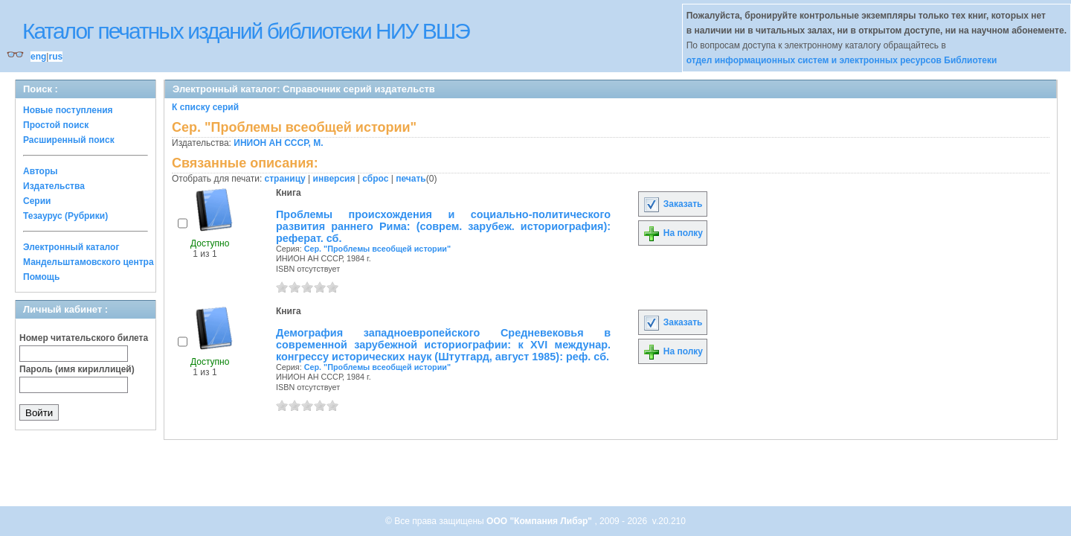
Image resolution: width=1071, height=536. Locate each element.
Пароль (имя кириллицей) (77, 369)
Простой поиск (56, 125)
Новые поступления (68, 110)
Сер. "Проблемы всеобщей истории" (377, 248)
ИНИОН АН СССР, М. (278, 143)
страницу (285, 178)
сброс (375, 178)
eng (38, 56)
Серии (37, 201)
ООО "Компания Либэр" (540, 521)
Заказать (672, 204)
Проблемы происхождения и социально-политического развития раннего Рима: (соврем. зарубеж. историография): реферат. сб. (443, 226)
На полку (673, 233)
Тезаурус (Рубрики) (65, 216)
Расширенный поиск (69, 140)
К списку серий (205, 107)
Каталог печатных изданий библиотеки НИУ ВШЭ (245, 31)
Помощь (41, 277)
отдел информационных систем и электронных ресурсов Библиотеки (841, 60)
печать (411, 178)
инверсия (334, 178)
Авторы (40, 171)
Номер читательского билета (83, 338)
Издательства (54, 186)
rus (55, 56)
